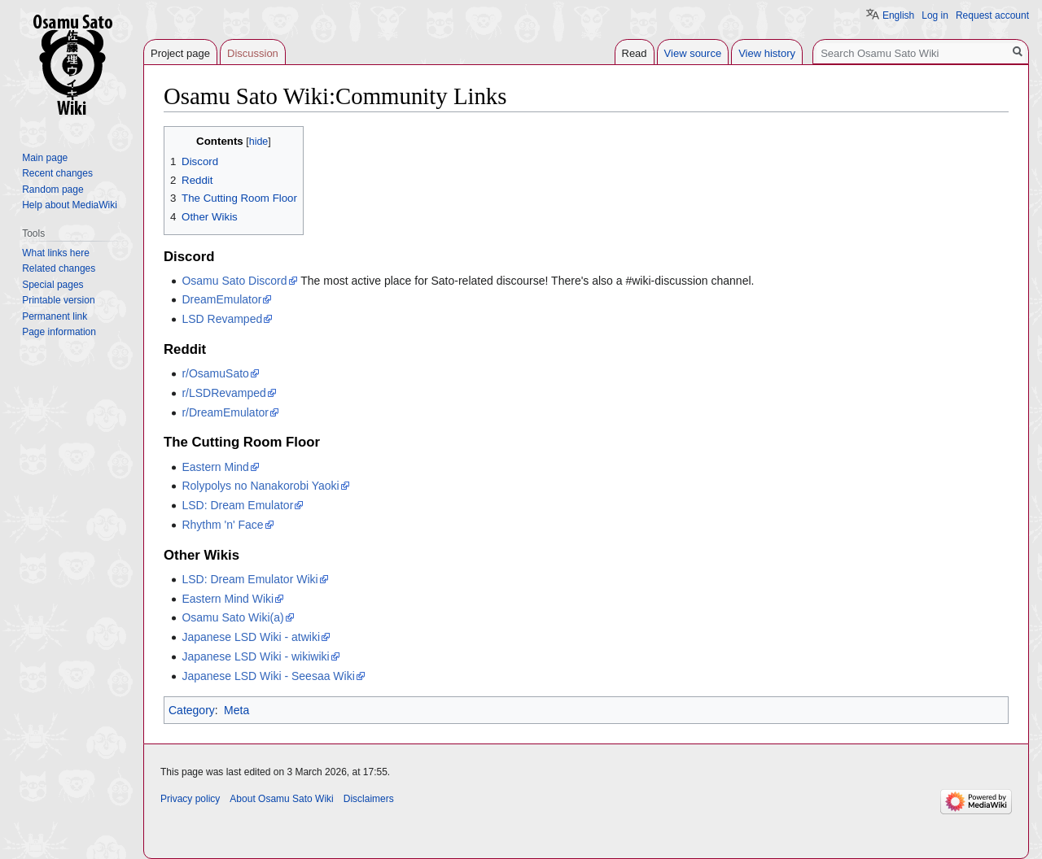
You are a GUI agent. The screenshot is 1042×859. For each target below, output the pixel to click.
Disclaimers (369, 798)
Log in (935, 15)
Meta (236, 710)
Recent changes (57, 173)
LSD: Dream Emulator (237, 505)
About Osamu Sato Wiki (281, 798)
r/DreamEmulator (225, 412)
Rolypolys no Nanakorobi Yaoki (260, 485)
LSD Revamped (222, 318)
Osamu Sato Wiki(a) (232, 617)
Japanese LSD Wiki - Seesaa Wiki (268, 675)
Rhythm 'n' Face (222, 524)
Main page (45, 158)
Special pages (52, 284)
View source (693, 53)
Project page (180, 53)
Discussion (252, 53)
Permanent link (54, 316)
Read (634, 53)
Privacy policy (190, 798)
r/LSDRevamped (224, 392)
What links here (56, 253)
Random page (52, 189)
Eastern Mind (215, 466)
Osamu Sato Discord (234, 280)
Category (192, 710)
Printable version (58, 300)
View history (766, 53)
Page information (59, 332)
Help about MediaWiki (69, 205)
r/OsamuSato (215, 373)
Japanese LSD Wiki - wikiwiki (255, 656)
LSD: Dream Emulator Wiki (249, 579)
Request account (992, 15)
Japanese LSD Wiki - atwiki (251, 636)
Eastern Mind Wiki (228, 598)
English (898, 15)
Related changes (58, 268)
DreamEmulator (221, 299)
